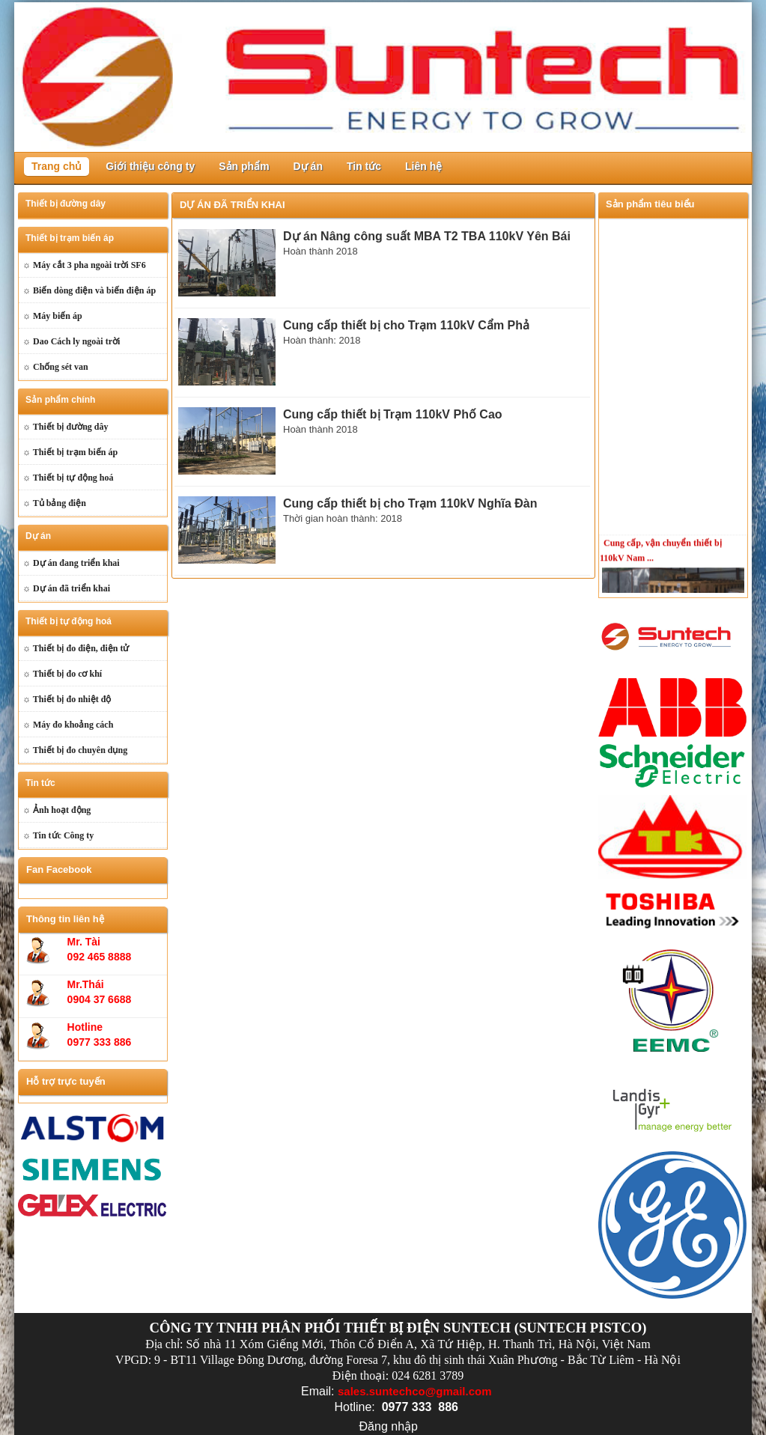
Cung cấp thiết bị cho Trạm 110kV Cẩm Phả (406, 325)
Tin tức (364, 166)
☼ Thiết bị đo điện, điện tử (76, 648)
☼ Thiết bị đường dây (65, 426)
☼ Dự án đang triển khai (71, 563)
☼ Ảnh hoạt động (56, 810)
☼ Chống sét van (55, 367)
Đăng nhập (388, 1426)
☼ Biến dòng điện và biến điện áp (89, 290)
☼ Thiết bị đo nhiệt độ (67, 699)
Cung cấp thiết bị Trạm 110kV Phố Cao (392, 414)
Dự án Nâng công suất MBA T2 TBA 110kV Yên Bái (427, 236)
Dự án (308, 166)
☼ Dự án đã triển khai (66, 588)
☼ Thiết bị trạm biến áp (70, 452)
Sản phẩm (244, 166)
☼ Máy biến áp (52, 316)
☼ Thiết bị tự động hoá (67, 477)
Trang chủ (56, 166)
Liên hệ (423, 166)
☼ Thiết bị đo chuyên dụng (74, 750)
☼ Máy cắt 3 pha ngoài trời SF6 (84, 265)
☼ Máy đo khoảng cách (67, 724)
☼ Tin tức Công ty (58, 835)
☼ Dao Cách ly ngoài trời (71, 341)
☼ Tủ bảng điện (54, 503)
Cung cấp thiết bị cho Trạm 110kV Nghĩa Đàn (410, 503)
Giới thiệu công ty (150, 166)
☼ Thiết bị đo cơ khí (62, 673)
